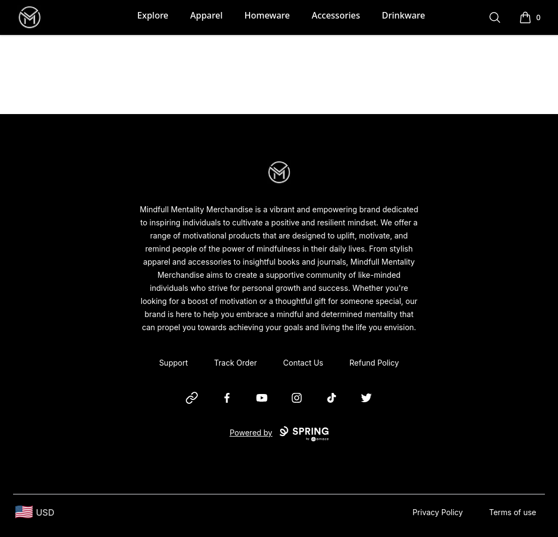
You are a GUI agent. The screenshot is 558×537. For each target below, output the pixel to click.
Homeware (266, 15)
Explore (152, 15)
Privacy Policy (438, 512)
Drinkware (403, 15)
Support (173, 362)
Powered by (278, 433)
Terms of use (512, 512)
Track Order (235, 362)
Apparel (206, 15)
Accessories (336, 15)
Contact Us (303, 362)
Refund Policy (374, 362)
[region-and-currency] (34, 512)
